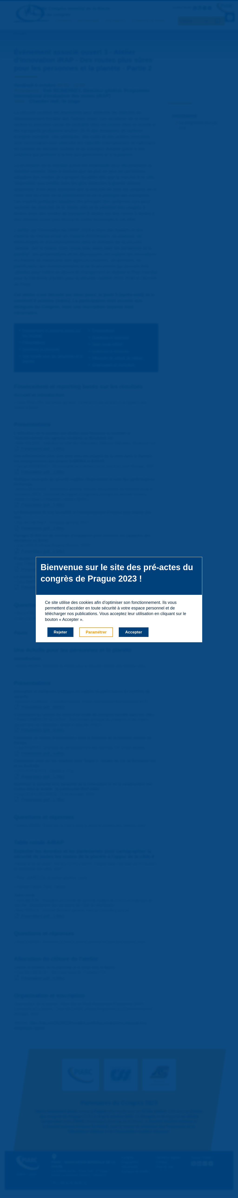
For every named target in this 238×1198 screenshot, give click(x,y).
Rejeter (60, 632)
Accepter (133, 632)
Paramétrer (96, 632)
